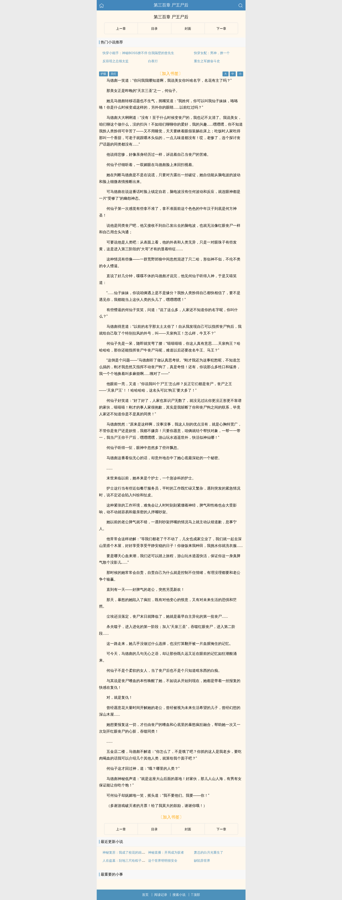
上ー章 (121, 28)
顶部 (195, 895)
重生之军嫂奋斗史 (207, 61)
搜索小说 (179, 895)
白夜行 (153, 61)
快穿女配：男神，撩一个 (212, 53)
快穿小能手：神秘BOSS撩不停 (125, 53)
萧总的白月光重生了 (208, 852)
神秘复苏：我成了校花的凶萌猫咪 (127, 852)
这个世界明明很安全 (162, 860)
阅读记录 (160, 895)
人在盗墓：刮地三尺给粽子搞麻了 (127, 860)
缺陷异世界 (202, 860)
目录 (154, 28)
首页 (145, 895)
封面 (188, 28)
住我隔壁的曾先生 (161, 53)
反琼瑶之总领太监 (116, 61)
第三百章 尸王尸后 (171, 5)
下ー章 (221, 28)
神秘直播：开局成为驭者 (166, 852)
